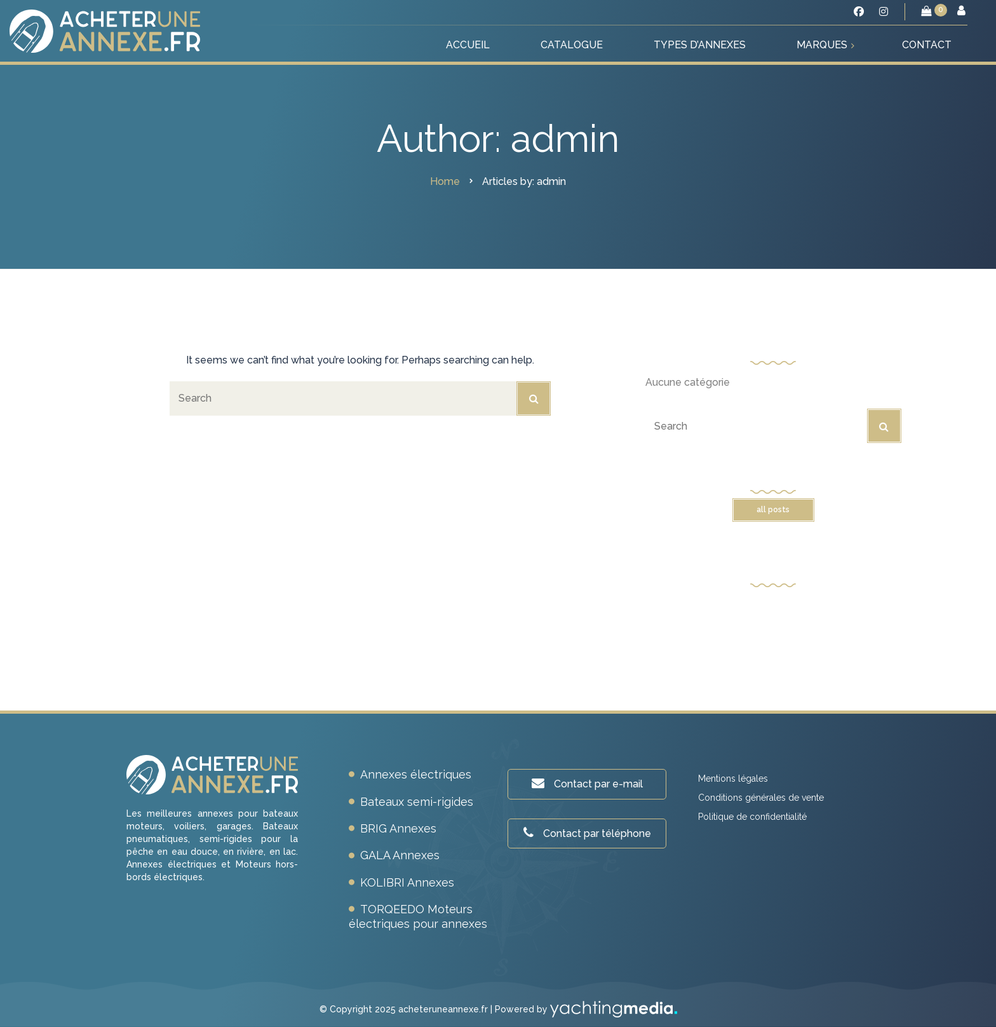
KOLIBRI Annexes (407, 882)
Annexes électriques (415, 774)
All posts (773, 509)
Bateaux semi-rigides (416, 801)
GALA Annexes (400, 855)
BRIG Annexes (398, 828)
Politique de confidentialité (752, 817)
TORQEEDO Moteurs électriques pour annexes (418, 916)
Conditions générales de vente (761, 797)
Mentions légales (733, 778)
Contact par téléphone (587, 833)
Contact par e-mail (587, 783)
